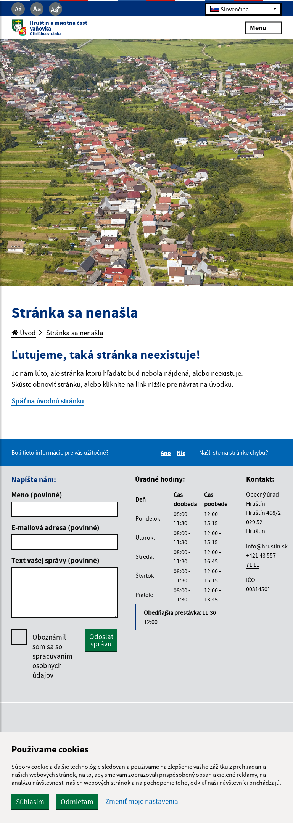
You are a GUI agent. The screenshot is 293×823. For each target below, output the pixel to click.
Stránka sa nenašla (74, 332)
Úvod (23, 332)
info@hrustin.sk (267, 546)
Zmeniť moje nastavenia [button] (141, 801)
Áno (167, 453)
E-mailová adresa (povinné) (55, 527)
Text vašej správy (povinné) (55, 560)
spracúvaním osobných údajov (52, 665)
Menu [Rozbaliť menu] (263, 27)
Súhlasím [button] (30, 801)
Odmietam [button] (77, 801)
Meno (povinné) (36, 494)
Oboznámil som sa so (52, 656)
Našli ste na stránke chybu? (233, 452)
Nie (182, 453)
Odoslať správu (101, 640)
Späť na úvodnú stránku (47, 400)
